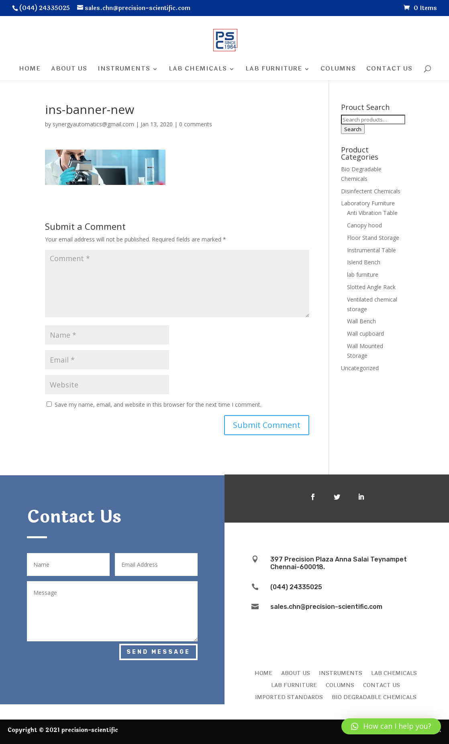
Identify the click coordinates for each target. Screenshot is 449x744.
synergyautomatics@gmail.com (93, 124)
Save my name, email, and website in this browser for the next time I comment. (158, 404)
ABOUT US (295, 672)
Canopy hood (364, 225)
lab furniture (362, 274)
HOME (263, 672)
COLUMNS (340, 684)
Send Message (158, 652)
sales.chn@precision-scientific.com (326, 606)
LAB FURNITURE (294, 684)
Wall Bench (361, 321)
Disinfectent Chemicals (370, 191)
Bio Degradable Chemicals (374, 696)
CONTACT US (381, 684)
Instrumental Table (371, 250)
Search (352, 129)
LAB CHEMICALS (394, 672)
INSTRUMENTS (340, 672)
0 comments (195, 124)
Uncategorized (360, 368)
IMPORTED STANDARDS (289, 696)
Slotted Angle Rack (371, 287)
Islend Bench (363, 262)
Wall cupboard (365, 333)
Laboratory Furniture (368, 203)
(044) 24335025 (296, 587)
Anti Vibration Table (372, 213)
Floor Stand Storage (373, 237)
